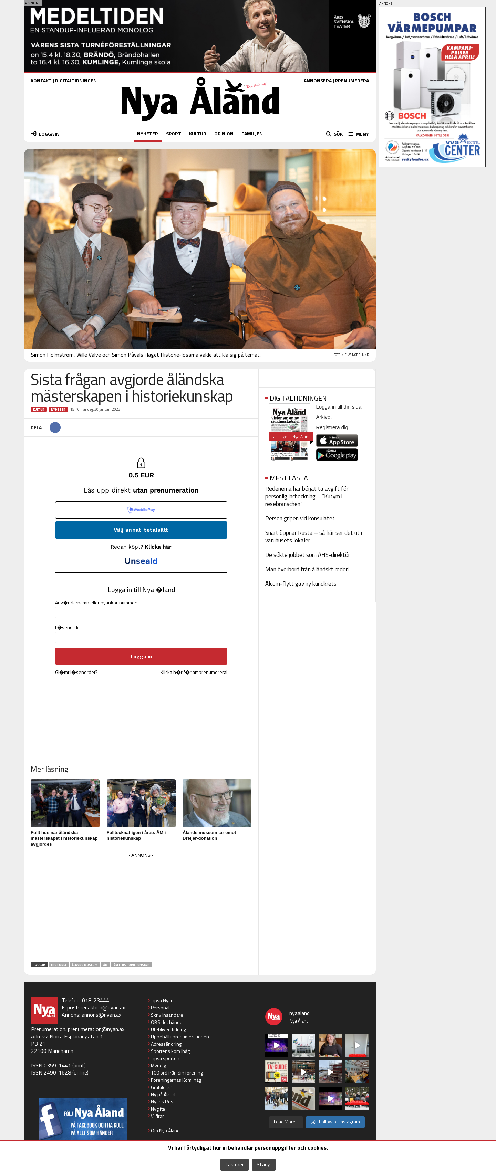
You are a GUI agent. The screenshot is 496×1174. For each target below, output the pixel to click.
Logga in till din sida (339, 407)
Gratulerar (161, 1087)
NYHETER (147, 133)
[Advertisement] (141, 908)
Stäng (264, 1164)
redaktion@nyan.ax (103, 1007)
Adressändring (166, 1043)
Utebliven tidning (168, 1029)
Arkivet (324, 417)
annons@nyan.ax (101, 1015)
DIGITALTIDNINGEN (76, 80)
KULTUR (197, 133)
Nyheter (58, 409)
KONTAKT (41, 80)
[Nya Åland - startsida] (200, 122)
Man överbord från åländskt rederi (307, 569)
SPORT (173, 133)
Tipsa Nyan (162, 1000)
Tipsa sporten (165, 1058)
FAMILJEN (252, 133)
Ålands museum (84, 965)
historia (58, 965)
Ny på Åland (163, 1094)
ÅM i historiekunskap (131, 965)
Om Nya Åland (165, 1130)
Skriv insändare (167, 1014)
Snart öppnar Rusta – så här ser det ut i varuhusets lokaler (313, 536)
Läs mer (234, 1164)
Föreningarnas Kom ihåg (176, 1079)
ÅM (105, 965)
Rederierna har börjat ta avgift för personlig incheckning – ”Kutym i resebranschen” (306, 496)
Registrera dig (332, 427)
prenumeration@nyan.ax (96, 1029)
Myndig (158, 1065)
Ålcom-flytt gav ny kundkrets (301, 583)
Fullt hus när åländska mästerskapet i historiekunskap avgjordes (64, 838)
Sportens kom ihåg (170, 1051)
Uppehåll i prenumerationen (180, 1036)
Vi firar (157, 1116)
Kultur (38, 409)
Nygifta (158, 1108)
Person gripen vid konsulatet (300, 518)
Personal (160, 1007)
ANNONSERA (318, 80)
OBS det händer (167, 1022)
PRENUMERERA (352, 80)
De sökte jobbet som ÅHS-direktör (307, 554)
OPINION (224, 133)
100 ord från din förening (177, 1072)
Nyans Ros (162, 1101)
